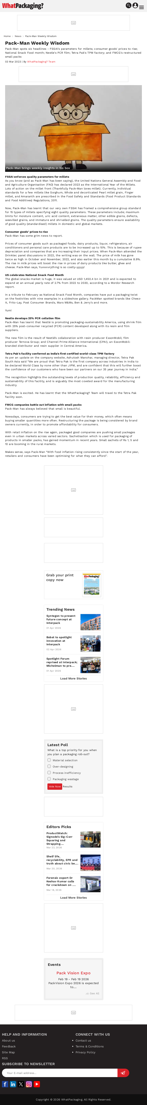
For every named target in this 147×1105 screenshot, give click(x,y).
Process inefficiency (64, 772)
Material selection (62, 760)
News (18, 36)
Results (67, 786)
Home (7, 36)
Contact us (83, 1040)
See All (92, 993)
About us (8, 1040)
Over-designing (60, 766)
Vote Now (55, 786)
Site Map (8, 1052)
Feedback (9, 1046)
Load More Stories (73, 678)
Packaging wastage (63, 779)
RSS (5, 1058)
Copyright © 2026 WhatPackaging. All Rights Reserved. (73, 1099)
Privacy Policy (86, 1052)
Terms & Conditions (90, 1046)
